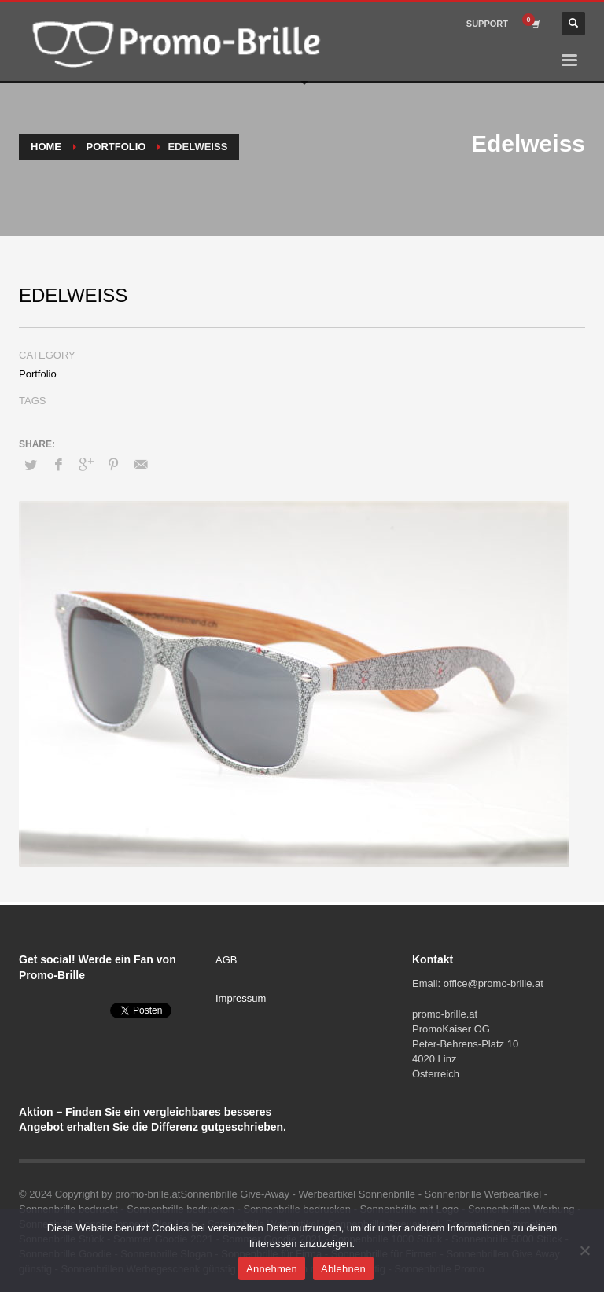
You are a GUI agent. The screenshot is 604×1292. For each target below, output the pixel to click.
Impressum (240, 998)
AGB (226, 960)
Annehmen (271, 1269)
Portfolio (38, 374)
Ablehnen (343, 1269)
